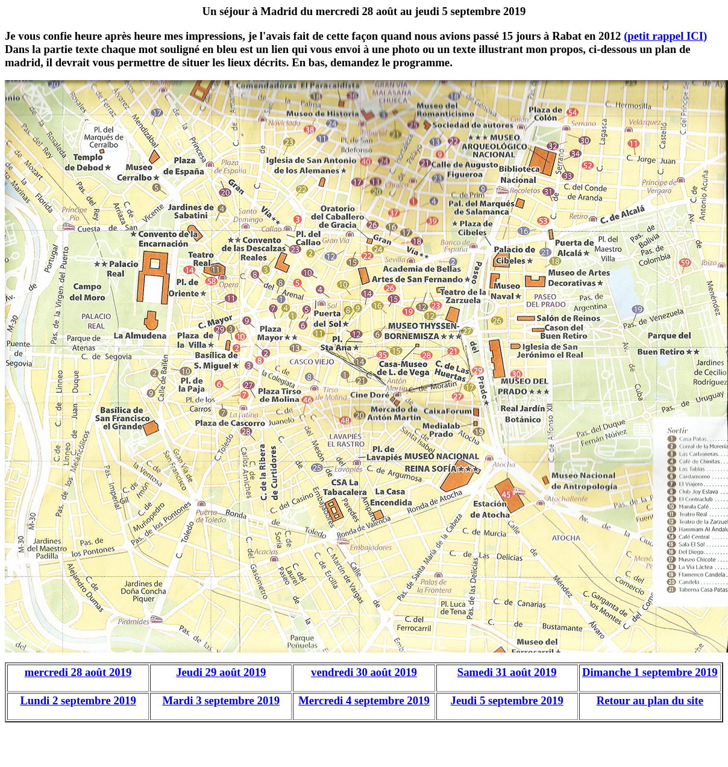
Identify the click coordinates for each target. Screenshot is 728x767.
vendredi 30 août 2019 (364, 672)
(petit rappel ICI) (665, 36)
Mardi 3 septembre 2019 (221, 700)
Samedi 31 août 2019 (507, 672)
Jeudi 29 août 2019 (221, 672)
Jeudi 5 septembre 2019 (507, 700)
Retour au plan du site (650, 700)
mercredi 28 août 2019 (78, 672)
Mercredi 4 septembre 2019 (364, 700)
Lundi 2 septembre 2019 (78, 700)
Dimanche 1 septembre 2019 (650, 672)
